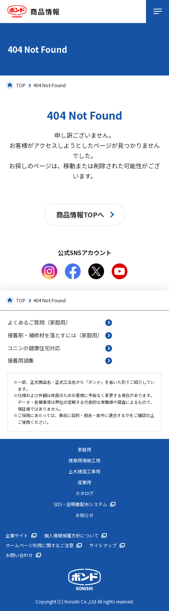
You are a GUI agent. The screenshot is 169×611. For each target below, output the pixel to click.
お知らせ (84, 515)
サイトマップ (103, 545)
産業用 (84, 482)
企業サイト (17, 535)
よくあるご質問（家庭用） (39, 322)
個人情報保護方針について (71, 535)
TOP (16, 85)
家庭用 (84, 449)
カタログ (84, 493)
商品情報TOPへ (80, 214)
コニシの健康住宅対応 (34, 348)
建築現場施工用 (84, 460)
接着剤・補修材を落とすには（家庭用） (55, 335)
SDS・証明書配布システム (80, 504)
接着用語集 (21, 360)
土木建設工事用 (84, 471)
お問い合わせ (19, 555)
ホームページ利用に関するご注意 (40, 545)
